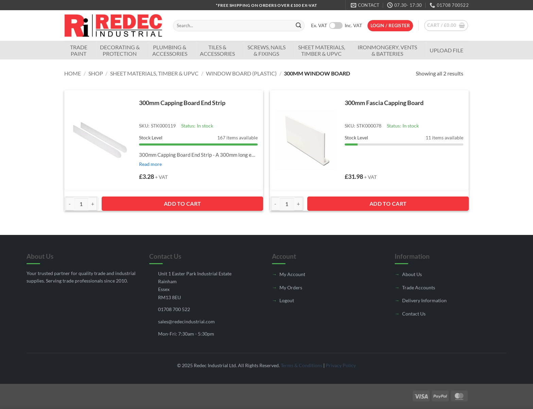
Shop (95, 73)
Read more (150, 164)
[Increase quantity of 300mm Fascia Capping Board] (298, 203)
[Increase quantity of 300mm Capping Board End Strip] (93, 203)
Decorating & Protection (120, 50)
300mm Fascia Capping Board (384, 102)
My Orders (290, 287)
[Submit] (298, 26)
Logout (286, 300)
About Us (412, 274)
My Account (292, 274)
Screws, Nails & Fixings (266, 50)
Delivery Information (424, 300)
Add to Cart (182, 203)
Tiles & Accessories (217, 50)
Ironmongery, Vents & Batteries (387, 50)
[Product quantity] (81, 203)
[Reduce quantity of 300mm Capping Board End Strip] (70, 203)
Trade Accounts (418, 287)
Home (72, 73)
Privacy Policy (341, 365)
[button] (390, 25)
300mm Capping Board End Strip (182, 102)
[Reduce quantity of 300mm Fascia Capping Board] (275, 203)
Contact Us (414, 314)
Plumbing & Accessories (169, 50)
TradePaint (78, 50)
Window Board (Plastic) (241, 73)
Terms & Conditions (301, 365)
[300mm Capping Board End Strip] (100, 140)
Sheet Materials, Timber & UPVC (321, 50)
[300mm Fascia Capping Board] (306, 140)
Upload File (446, 50)
